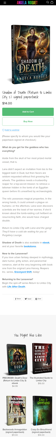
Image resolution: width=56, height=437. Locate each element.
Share (18, 299)
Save (38, 299)
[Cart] (53, 2)
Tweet (28, 299)
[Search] (48, 2)
